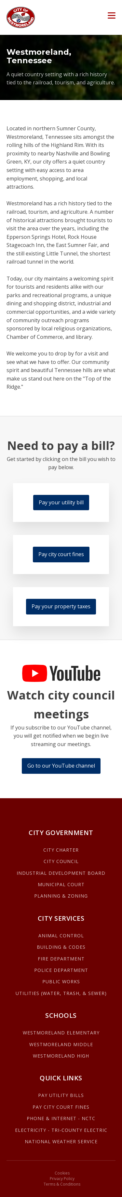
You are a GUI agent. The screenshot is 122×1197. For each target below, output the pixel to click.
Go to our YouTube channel (61, 765)
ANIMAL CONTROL (61, 935)
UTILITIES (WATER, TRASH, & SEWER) (61, 993)
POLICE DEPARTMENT (61, 970)
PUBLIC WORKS (61, 981)
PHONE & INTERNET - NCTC (61, 1118)
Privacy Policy (62, 1178)
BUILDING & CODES (61, 947)
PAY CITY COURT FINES (61, 1106)
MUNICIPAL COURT (61, 884)
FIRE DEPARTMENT (61, 958)
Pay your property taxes (61, 606)
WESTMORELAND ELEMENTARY (61, 1032)
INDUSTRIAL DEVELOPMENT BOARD (61, 873)
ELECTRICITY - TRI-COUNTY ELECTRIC (61, 1130)
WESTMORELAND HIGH (61, 1055)
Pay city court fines (61, 554)
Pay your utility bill (61, 502)
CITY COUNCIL (61, 861)
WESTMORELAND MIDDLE (61, 1044)
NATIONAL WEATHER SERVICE (61, 1141)
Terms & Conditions (62, 1184)
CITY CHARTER (61, 849)
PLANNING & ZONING (61, 895)
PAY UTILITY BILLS (61, 1095)
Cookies (62, 1173)
